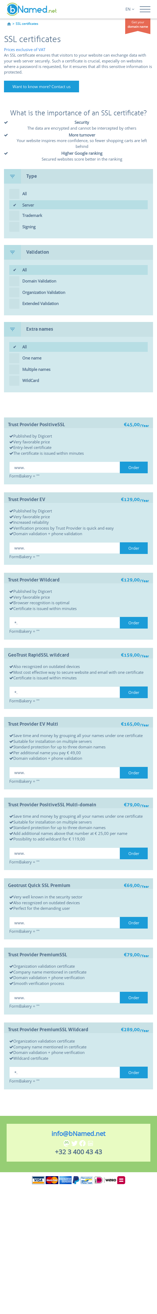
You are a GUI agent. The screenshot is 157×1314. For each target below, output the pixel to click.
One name (31, 358)
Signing (29, 226)
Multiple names (36, 369)
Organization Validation (43, 292)
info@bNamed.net (78, 1133)
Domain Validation (39, 281)
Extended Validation (40, 303)
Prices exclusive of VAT (24, 49)
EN (129, 9)
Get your (138, 24)
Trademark (32, 215)
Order (133, 467)
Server (85, 206)
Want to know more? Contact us (41, 86)
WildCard (30, 380)
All (24, 193)
